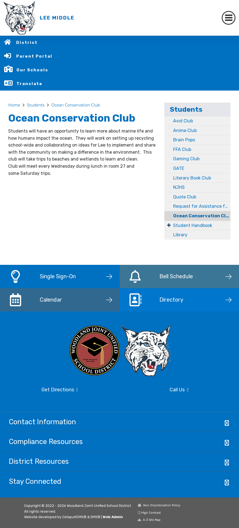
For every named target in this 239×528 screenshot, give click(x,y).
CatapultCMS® (74, 517)
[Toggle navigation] (228, 18)
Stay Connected (35, 481)
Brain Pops (184, 139)
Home (14, 105)
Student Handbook (192, 225)
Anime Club (185, 130)
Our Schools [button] (32, 70)
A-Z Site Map (149, 520)
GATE (178, 168)
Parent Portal (34, 56)
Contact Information (42, 422)
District (27, 42)
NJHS (179, 187)
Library (180, 234)
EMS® (95, 517)
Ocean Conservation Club (75, 105)
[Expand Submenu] (169, 225)
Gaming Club (186, 158)
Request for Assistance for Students (201, 206)
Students (35, 105)
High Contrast (151, 513)
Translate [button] (29, 83)
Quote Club (184, 197)
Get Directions (59, 390)
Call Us (179, 390)
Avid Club (183, 120)
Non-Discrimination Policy (159, 505)
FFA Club (182, 149)
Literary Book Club (192, 178)
